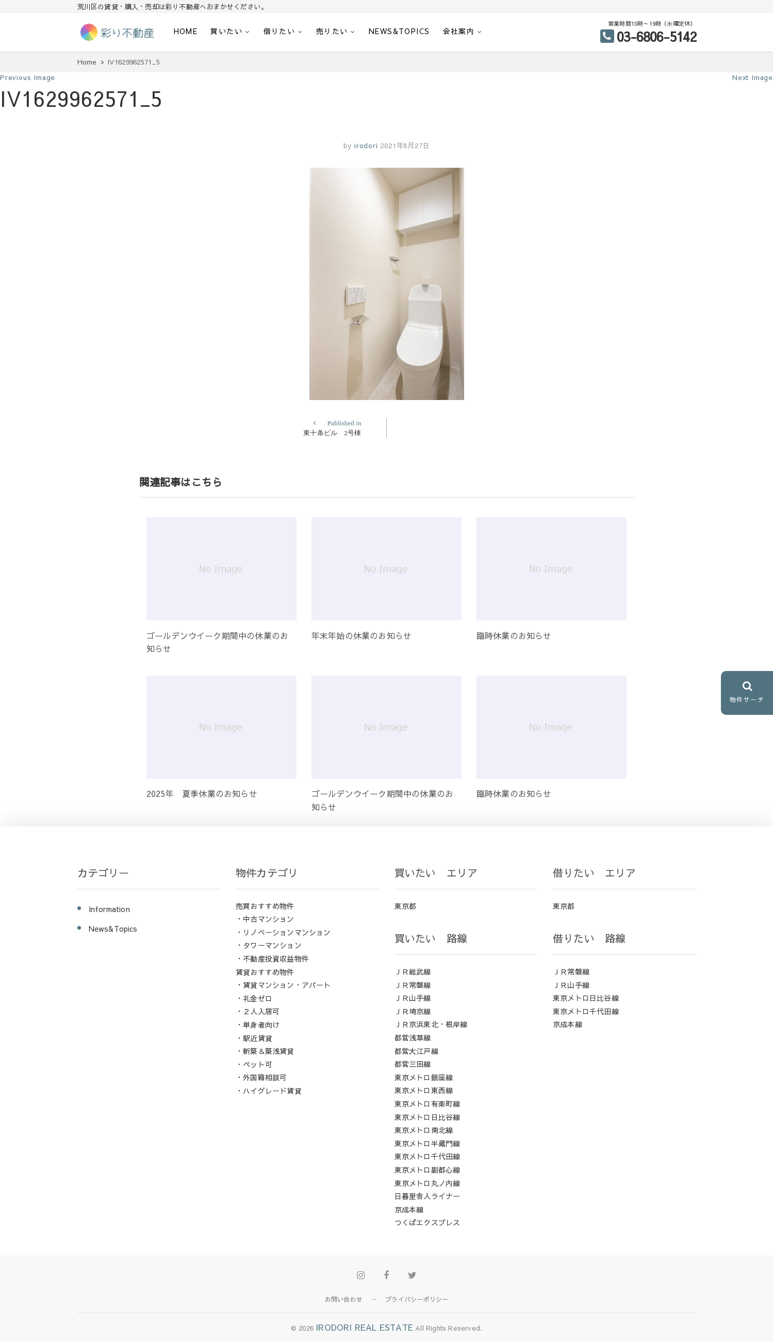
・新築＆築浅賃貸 (265, 1051)
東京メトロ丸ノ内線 (427, 1183)
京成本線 (409, 1209)
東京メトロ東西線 (423, 1090)
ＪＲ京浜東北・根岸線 (431, 1024)
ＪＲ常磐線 (412, 985)
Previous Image (27, 77)
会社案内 (459, 31)
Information (109, 909)
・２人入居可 (257, 1011)
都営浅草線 (412, 1037)
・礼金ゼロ (254, 998)
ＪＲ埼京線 (412, 1011)
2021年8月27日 (405, 145)
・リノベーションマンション (283, 932)
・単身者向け (257, 1024)
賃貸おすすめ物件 (265, 972)
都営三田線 (412, 1064)
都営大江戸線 (416, 1051)
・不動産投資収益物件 (272, 958)
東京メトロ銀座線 (423, 1077)
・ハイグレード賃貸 (269, 1090)
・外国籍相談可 (261, 1077)
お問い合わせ (344, 1299)
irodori (364, 145)
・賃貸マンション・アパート (283, 985)
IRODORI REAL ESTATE (364, 1327)
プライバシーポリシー (416, 1299)
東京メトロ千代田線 (427, 1156)
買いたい (226, 31)
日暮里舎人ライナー (427, 1196)
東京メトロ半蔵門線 (427, 1143)
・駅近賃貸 (254, 1038)
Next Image (752, 77)
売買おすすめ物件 (265, 906)
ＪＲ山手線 (412, 998)
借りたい (279, 31)
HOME (186, 31)
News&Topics (399, 31)
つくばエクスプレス (427, 1222)
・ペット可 (254, 1064)
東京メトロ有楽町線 (427, 1103)
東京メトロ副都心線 (427, 1169)
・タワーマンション (269, 945)
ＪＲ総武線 (412, 971)
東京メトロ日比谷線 (427, 1117)
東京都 (405, 906)
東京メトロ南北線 (423, 1130)
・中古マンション (265, 919)
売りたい (332, 31)
